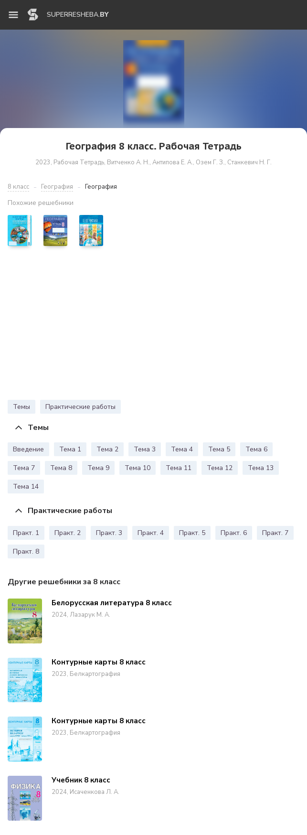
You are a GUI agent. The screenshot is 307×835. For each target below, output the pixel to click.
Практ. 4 (151, 532)
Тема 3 (145, 449)
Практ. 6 (234, 532)
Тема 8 (61, 467)
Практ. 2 (67, 532)
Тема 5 (219, 449)
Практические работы (80, 406)
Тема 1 (70, 449)
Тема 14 (26, 486)
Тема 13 (261, 467)
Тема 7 (24, 467)
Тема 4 (182, 449)
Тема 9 (98, 467)
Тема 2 (107, 449)
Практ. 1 (26, 532)
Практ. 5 (192, 532)
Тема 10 (137, 467)
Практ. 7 (275, 532)
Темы (21, 406)
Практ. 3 (109, 532)
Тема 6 (256, 449)
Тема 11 (178, 467)
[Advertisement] (153, 325)
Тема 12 (220, 467)
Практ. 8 (26, 551)
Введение (28, 449)
